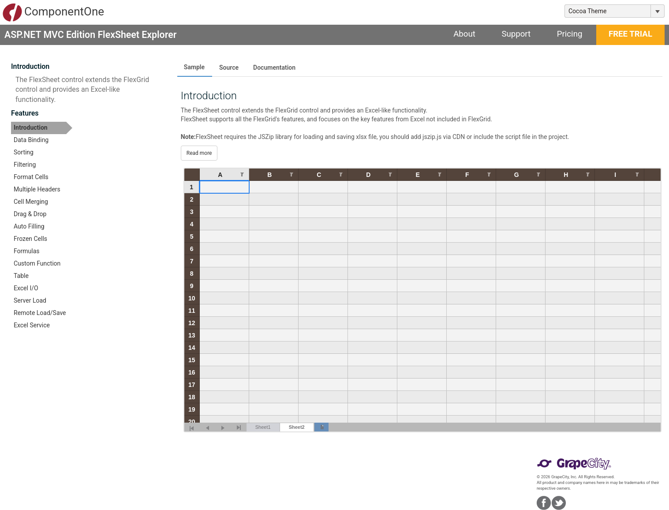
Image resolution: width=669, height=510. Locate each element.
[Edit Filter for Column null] (242, 174)
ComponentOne (53, 12)
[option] (41, 128)
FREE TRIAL (630, 34)
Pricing (570, 34)
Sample (194, 67)
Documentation (274, 67)
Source (229, 67)
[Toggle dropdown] (657, 11)
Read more (199, 153)
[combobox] (607, 11)
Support (516, 34)
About (464, 34)
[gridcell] (224, 187)
